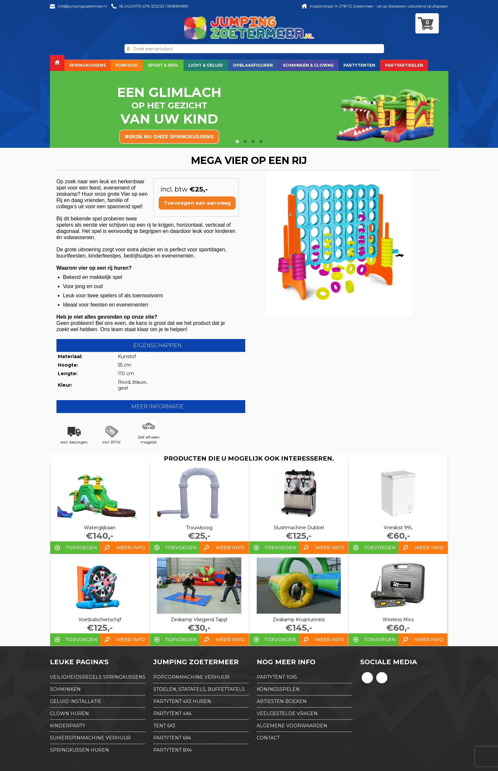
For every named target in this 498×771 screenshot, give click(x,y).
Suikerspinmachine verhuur (90, 738)
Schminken (65, 689)
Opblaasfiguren (253, 65)
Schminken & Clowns (308, 65)
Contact (268, 738)
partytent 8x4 (172, 750)
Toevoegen (81, 548)
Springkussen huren (79, 750)
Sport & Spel (163, 65)
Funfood (127, 65)
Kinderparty (67, 726)
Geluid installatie (75, 701)
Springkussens (87, 65)
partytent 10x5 (277, 677)
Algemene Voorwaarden (292, 726)
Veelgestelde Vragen (287, 713)
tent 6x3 (164, 726)
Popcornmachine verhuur (191, 677)
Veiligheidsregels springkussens (97, 677)
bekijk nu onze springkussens (169, 136)
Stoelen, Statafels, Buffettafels (199, 689)
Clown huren (69, 713)
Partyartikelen (404, 65)
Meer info (131, 548)
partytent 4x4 (172, 713)
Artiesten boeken (282, 701)
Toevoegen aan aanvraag (197, 203)
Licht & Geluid (205, 65)
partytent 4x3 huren (182, 701)
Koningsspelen (278, 689)
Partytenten (359, 65)
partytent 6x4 (172, 738)
